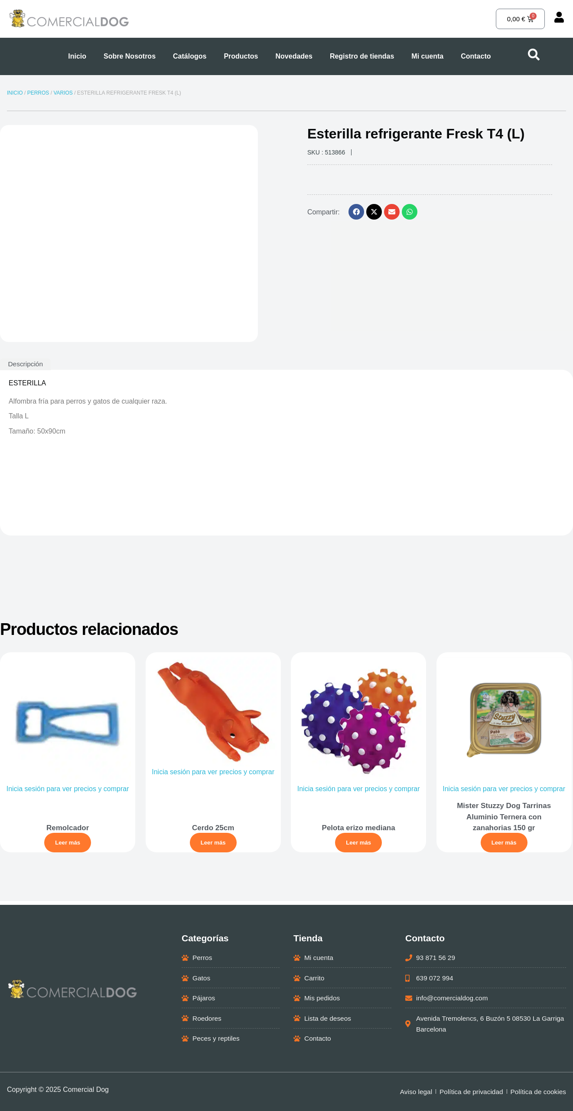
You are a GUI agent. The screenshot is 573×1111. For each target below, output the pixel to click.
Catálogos (189, 56)
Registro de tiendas (362, 56)
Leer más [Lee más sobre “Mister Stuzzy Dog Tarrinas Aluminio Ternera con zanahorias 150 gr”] (505, 843)
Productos (241, 56)
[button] (356, 212)
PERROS (38, 93)
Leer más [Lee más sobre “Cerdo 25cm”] (214, 843)
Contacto (476, 56)
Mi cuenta (427, 56)
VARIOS (62, 93)
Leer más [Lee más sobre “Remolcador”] (68, 843)
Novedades (294, 56)
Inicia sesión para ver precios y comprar (68, 790)
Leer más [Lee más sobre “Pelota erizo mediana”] (359, 843)
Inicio (77, 56)
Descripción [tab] (26, 364)
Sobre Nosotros (130, 56)
